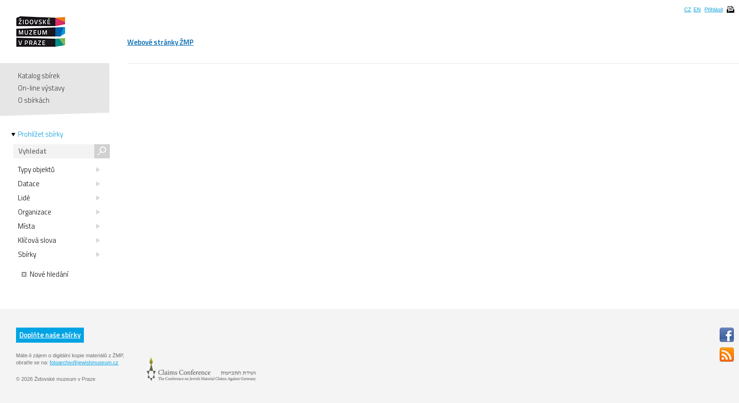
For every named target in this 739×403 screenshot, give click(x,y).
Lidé (59, 198)
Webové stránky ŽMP (160, 42)
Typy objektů (59, 169)
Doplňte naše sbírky (50, 334)
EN (696, 9)
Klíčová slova (59, 240)
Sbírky (59, 254)
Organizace (59, 212)
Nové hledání (45, 274)
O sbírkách (33, 100)
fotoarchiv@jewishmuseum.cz (83, 362)
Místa (59, 226)
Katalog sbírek (39, 75)
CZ (687, 9)
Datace (59, 184)
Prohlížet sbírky (40, 134)
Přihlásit (714, 9)
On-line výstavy (41, 87)
